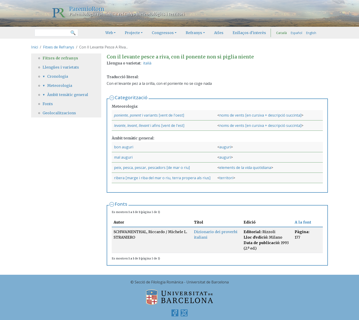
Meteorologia (59, 85)
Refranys (194, 32)
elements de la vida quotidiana (245, 167)
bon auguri (123, 146)
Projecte (132, 32)
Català (281, 33)
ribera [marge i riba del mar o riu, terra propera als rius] (162, 177)
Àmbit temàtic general (67, 94)
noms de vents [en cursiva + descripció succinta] (260, 115)
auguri (225, 146)
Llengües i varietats (61, 67)
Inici (34, 47)
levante (119, 125)
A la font (303, 222)
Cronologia (57, 76)
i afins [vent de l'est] (166, 125)
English (311, 33)
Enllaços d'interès (249, 32)
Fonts (121, 204)
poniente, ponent (127, 115)
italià (147, 63)
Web (109, 32)
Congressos (163, 32)
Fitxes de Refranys (58, 47)
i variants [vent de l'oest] (162, 115)
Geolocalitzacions (59, 113)
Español (296, 33)
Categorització (131, 97)
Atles (218, 32)
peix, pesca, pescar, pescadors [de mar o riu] (152, 167)
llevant (144, 125)
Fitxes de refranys (60, 58)
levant (132, 125)
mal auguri (123, 157)
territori (226, 177)
